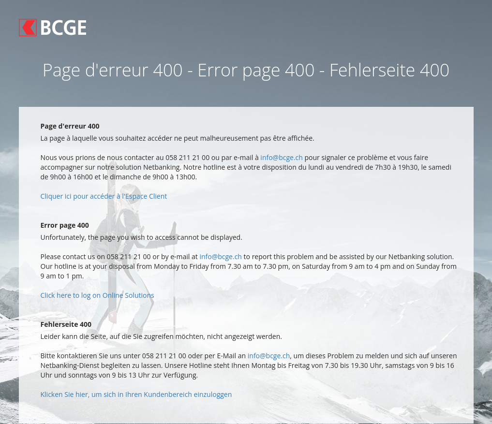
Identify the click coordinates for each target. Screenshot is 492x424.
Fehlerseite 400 (66, 324)
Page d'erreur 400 (70, 126)
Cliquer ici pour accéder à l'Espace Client (104, 196)
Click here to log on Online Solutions (97, 295)
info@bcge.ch (281, 157)
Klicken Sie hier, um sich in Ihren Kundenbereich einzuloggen (136, 394)
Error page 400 (65, 225)
